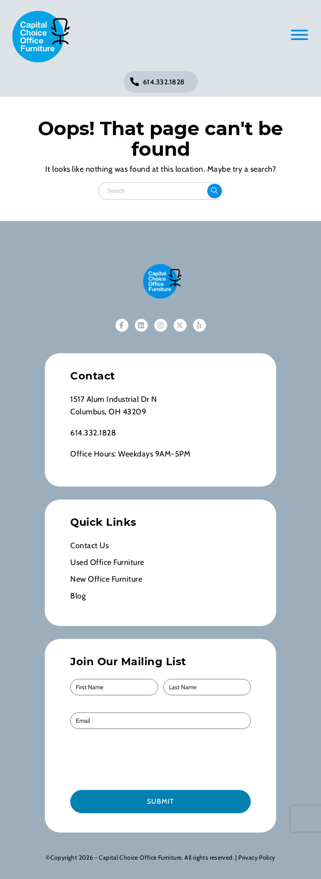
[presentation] (119, 758)
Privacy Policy (256, 857)
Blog (78, 596)
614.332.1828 (164, 82)
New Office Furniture (106, 579)
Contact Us (89, 545)
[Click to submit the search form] (214, 191)
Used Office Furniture (107, 562)
